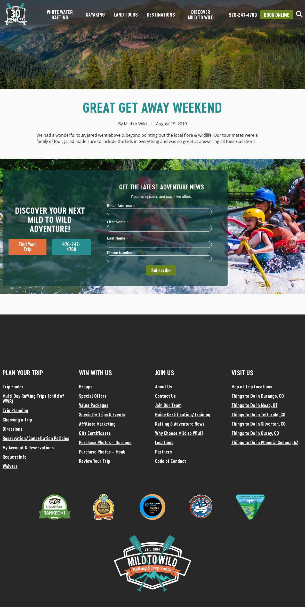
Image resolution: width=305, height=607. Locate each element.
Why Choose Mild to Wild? (179, 433)
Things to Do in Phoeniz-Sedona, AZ (264, 442)
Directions (12, 429)
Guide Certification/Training (182, 414)
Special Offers (93, 396)
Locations (164, 442)
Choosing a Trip (17, 419)
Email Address (121, 205)
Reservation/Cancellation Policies (36, 438)
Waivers (10, 466)
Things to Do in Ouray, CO (255, 433)
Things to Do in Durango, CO (257, 396)
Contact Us (165, 396)
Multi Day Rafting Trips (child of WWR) (33, 398)
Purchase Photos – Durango (105, 442)
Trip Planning (15, 410)
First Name (118, 222)
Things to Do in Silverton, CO (258, 424)
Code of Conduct (170, 461)
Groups (85, 386)
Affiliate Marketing (97, 424)
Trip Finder (13, 386)
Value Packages (93, 405)
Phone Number (120, 253)
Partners (163, 452)
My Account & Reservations (28, 447)
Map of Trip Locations (251, 386)
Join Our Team (168, 405)
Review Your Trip (94, 461)
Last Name (117, 238)
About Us (163, 386)
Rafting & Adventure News (179, 424)
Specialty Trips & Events (102, 414)
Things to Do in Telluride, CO (258, 414)
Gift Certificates (95, 433)
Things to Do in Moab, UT (254, 405)
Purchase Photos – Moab (102, 452)
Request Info (15, 457)
